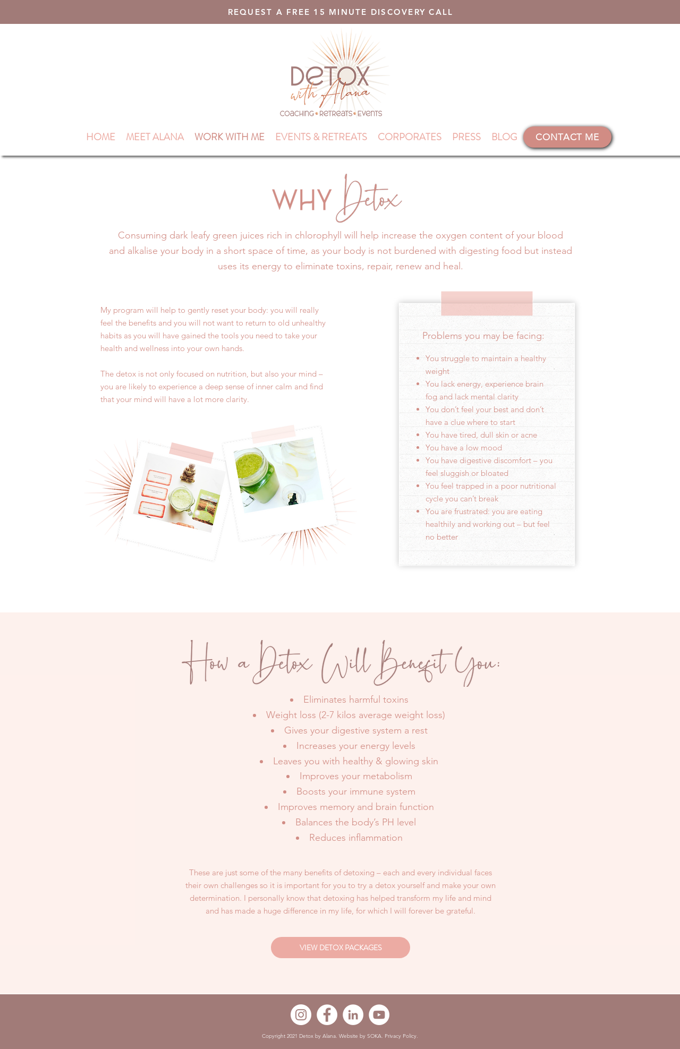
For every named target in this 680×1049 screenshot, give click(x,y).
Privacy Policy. (401, 1036)
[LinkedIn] (353, 1014)
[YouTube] (379, 1014)
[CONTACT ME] (567, 137)
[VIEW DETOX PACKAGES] (340, 947)
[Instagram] (301, 1014)
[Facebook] (327, 1014)
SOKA (374, 1036)
